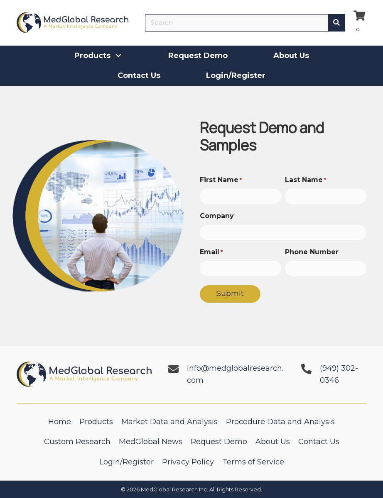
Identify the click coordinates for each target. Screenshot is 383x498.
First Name (221, 180)
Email (211, 252)
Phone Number (312, 252)
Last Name (305, 180)
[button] (119, 55)
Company (217, 216)
